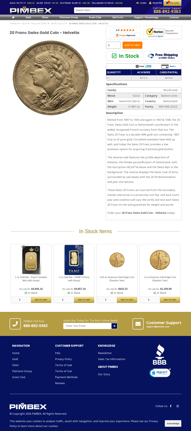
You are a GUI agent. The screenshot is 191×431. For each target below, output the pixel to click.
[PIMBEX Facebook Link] (170, 410)
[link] (160, 377)
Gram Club (95, 20)
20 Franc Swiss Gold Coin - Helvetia (88, 26)
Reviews (60, 387)
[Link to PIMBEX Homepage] (38, 410)
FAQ (57, 357)
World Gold (58, 26)
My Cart (173, 3)
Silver (45, 20)
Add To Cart (41, 303)
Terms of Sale (63, 369)
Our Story (104, 378)
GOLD (24, 26)
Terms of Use (63, 375)
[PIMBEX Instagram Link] (177, 410)
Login (143, 3)
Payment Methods (66, 381)
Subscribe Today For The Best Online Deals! (90, 328)
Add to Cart (132, 48)
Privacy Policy (63, 363)
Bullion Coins (39, 26)
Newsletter (105, 357)
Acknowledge (173, 423)
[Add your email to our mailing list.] (115, 330)
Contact (174, 20)
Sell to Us (117, 20)
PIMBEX (14, 26)
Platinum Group (69, 20)
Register (156, 3)
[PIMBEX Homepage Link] (31, 11)
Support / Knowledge (146, 20)
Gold (28, 20)
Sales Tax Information (111, 363)
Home (16, 357)
